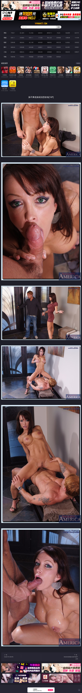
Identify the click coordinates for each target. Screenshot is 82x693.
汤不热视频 (40, 56)
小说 (5, 52)
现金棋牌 (68, 33)
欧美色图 (31, 47)
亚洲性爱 (13, 42)
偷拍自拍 (22, 42)
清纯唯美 (58, 47)
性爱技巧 (77, 52)
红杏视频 (49, 56)
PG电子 (13, 33)
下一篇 (70, 657)
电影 (5, 42)
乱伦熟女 (68, 42)
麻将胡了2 (49, 33)
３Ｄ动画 (40, 37)
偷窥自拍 (13, 47)
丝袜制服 (58, 37)
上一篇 (12, 656)
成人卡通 (31, 42)
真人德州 (22, 33)
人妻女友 (31, 52)
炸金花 (58, 33)
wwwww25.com (41, 23)
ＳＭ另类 (77, 37)
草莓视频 (31, 56)
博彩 (5, 33)
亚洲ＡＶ (13, 37)
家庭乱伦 (22, 52)
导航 (5, 57)
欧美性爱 (40, 42)
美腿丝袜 (49, 47)
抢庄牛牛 (77, 33)
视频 (5, 38)
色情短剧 (58, 56)
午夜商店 (22, 56)
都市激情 (13, 52)
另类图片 (77, 47)
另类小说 (58, 52)
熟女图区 (68, 47)
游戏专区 (40, 33)
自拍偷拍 (22, 37)
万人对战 (31, 33)
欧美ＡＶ (31, 37)
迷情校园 (49, 52)
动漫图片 (40, 47)
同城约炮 (13, 56)
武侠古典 (40, 52)
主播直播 (68, 37)
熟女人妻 (49, 37)
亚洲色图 (22, 47)
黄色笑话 (68, 52)
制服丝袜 (49, 42)
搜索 (59, 27)
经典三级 (58, 42)
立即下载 (50, 690)
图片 (5, 47)
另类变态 (77, 42)
